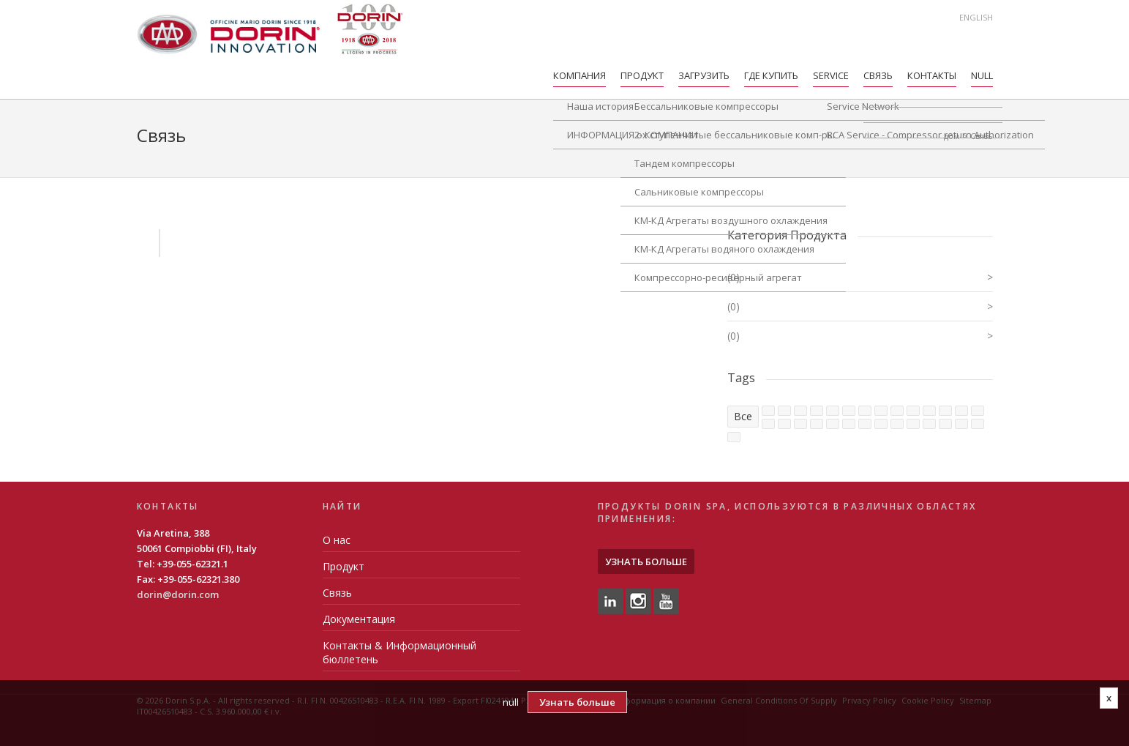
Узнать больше (646, 561)
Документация (359, 619)
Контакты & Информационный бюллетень (399, 652)
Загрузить (703, 75)
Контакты (931, 75)
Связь (878, 75)
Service (831, 75)
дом (951, 135)
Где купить (771, 75)
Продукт (642, 75)
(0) (860, 277)
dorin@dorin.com (178, 594)
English (976, 17)
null (982, 75)
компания (579, 75)
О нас (336, 540)
